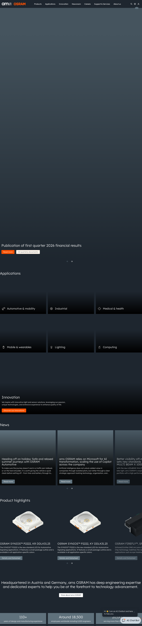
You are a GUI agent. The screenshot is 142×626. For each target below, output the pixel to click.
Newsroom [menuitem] (76, 4)
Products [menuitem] (38, 4)
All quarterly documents (28, 252)
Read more (8, 252)
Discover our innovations (14, 410)
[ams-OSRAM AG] (13, 4)
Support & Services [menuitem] (102, 4)
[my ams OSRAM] (138, 4)
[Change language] (135, 4)
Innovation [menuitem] (63, 4)
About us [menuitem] (117, 4)
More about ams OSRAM (71, 595)
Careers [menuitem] (87, 4)
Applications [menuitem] (50, 4)
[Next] (72, 261)
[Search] (131, 4)
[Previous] (67, 261)
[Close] (134, 612)
